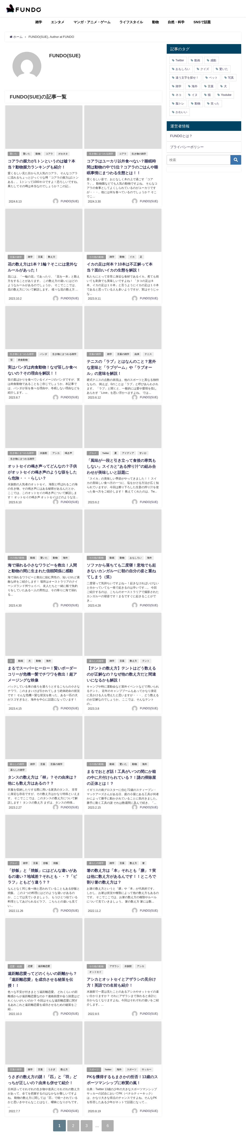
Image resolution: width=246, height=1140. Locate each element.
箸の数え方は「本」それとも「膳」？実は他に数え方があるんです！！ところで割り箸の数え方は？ (121, 867)
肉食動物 (22, 359)
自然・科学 (176, 22)
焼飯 (55, 854)
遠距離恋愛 (44, 956)
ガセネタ (63, 154)
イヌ (194, 94)
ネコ (178, 94)
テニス (148, 353)
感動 (213, 60)
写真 (231, 77)
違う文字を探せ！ (187, 77)
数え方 (51, 256)
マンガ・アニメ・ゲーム (92, 22)
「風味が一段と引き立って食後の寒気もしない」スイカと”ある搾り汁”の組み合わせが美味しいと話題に (121, 464)
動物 (155, 22)
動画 (32, 555)
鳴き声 (68, 451)
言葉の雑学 (16, 256)
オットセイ (95, 962)
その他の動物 (96, 256)
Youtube (226, 94)
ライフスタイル (131, 22)
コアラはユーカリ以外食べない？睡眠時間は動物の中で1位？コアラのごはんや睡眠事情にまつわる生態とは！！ (122, 166)
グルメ (92, 451)
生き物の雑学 (139, 154)
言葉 (40, 256)
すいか (143, 451)
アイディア (128, 451)
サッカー (146, 1059)
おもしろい (136, 555)
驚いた (13, 154)
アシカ (56, 451)
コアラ (49, 154)
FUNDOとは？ (181, 136)
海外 (65, 555)
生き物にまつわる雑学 (101, 154)
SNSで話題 (202, 22)
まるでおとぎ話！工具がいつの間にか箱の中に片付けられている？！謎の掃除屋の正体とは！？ (121, 769)
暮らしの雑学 (96, 658)
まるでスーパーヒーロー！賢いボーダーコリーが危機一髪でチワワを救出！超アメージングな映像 (42, 670)
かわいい (181, 112)
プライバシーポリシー (187, 147)
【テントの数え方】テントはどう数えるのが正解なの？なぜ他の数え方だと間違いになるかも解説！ (121, 670)
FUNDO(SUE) (70, 200)
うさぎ (51, 1059)
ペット (213, 77)
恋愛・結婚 (16, 956)
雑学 (38, 22)
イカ (132, 256)
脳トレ (180, 103)
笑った (215, 103)
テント (145, 658)
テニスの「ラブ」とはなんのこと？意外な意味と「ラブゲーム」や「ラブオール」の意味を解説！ (121, 366)
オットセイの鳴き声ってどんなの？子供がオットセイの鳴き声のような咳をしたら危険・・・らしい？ (42, 470)
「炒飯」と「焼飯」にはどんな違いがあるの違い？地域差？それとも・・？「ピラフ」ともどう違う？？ (42, 867)
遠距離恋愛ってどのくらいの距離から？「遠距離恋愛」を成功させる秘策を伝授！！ (42, 969)
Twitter (105, 451)
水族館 (43, 451)
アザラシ (114, 956)
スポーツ (94, 1059)
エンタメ (57, 22)
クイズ (204, 69)
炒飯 (45, 854)
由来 (137, 353)
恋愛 (30, 956)
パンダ (43, 353)
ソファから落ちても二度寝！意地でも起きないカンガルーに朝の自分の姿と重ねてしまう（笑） (121, 568)
